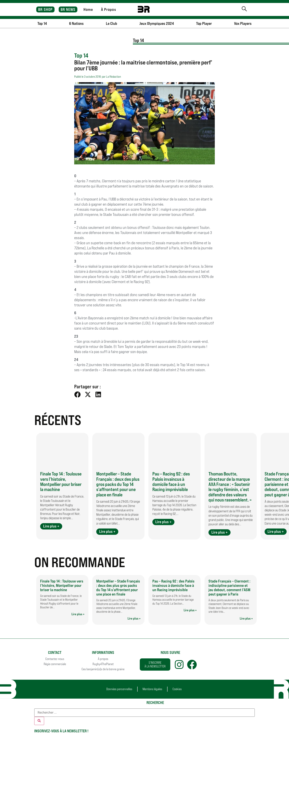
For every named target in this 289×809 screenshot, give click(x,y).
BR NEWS (68, 9)
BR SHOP (45, 9)
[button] (77, 394)
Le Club (111, 23)
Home (88, 9)
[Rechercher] (39, 721)
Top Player (204, 23)
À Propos (108, 9)
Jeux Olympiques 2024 (156, 23)
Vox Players (243, 23)
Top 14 (42, 23)
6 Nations (76, 23)
